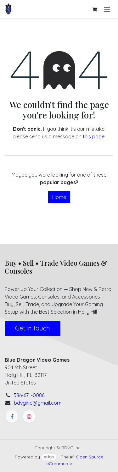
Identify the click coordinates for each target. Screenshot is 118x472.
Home (59, 197)
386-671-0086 (29, 395)
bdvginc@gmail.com (37, 403)
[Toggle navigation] (107, 9)
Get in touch (32, 328)
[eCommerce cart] (94, 9)
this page (93, 136)
